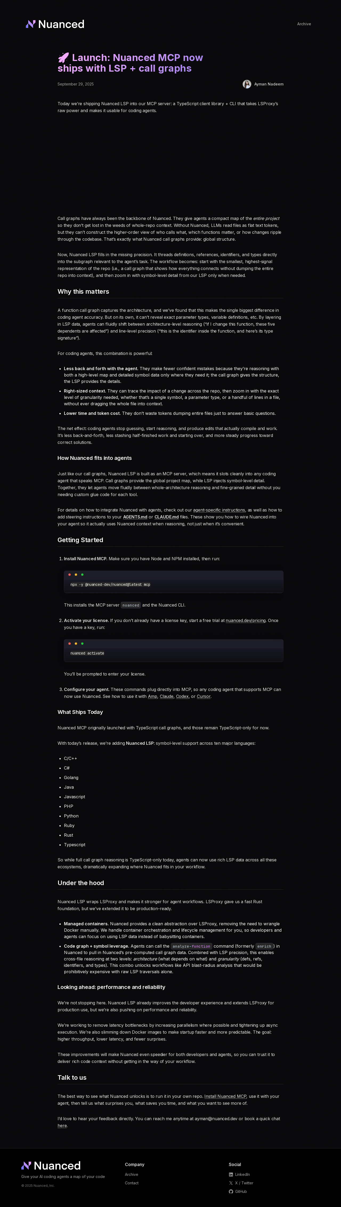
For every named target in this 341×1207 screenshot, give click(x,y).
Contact (132, 1183)
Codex (182, 696)
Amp (152, 696)
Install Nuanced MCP (225, 1096)
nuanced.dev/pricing (246, 620)
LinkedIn (239, 1174)
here (62, 1125)
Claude (166, 696)
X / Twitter (241, 1183)
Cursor (203, 696)
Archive (131, 1174)
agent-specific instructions (219, 510)
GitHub (238, 1191)
